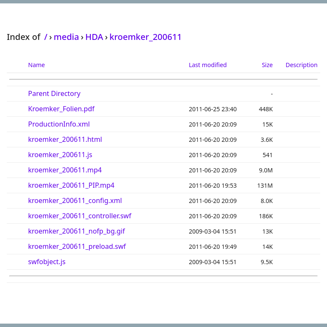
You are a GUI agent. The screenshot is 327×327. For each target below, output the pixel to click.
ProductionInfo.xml (59, 124)
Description (302, 65)
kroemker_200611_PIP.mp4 (71, 185)
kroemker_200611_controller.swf (79, 215)
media (66, 36)
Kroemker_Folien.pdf (61, 108)
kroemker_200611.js (60, 154)
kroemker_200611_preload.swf (77, 246)
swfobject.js (47, 261)
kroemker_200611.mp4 (65, 170)
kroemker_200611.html (65, 139)
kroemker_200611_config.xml (75, 200)
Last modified (208, 65)
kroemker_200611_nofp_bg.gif (76, 231)
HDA (94, 36)
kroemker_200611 (145, 36)
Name (36, 65)
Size (267, 65)
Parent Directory (54, 93)
